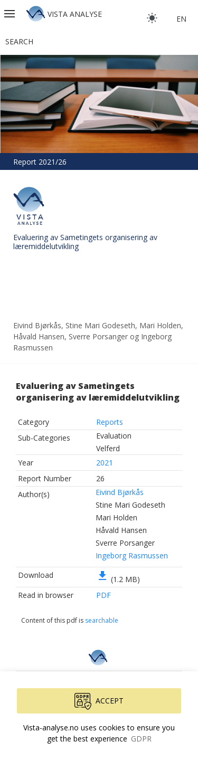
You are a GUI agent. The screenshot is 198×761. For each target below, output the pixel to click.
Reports (109, 422)
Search (19, 41)
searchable (101, 620)
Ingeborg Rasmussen (132, 555)
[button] (10, 13)
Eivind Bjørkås (120, 492)
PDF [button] (103, 595)
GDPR (141, 739)
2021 (104, 463)
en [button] (181, 19)
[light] (152, 18)
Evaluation (113, 436)
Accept (99, 701)
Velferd (108, 448)
